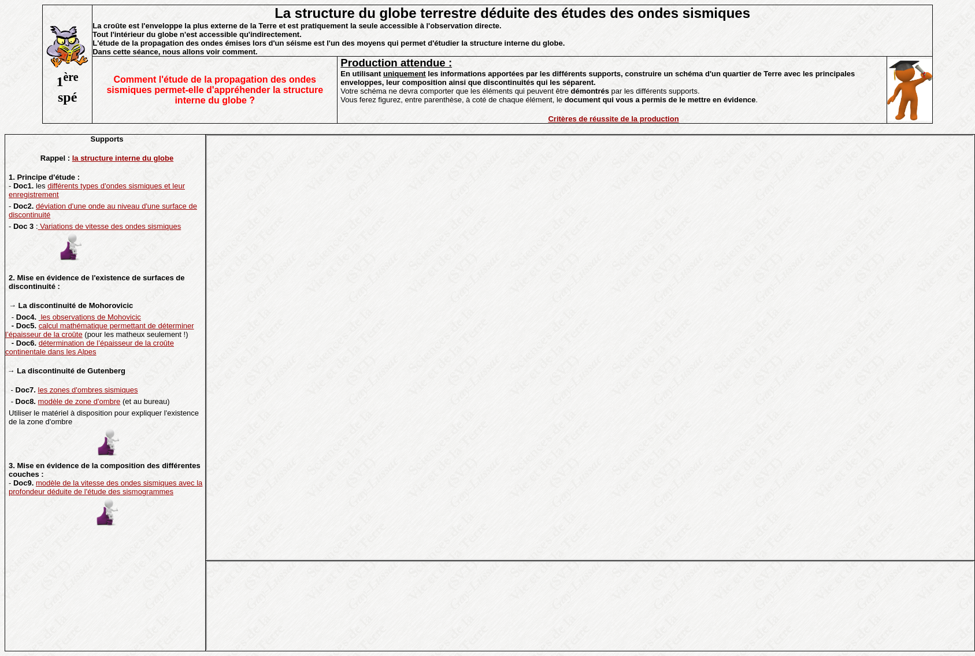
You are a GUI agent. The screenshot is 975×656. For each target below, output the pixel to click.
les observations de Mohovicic (90, 317)
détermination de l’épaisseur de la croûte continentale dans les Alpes (89, 347)
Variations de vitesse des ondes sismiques (109, 226)
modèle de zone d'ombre (79, 401)
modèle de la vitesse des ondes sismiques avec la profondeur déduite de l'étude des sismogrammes (105, 487)
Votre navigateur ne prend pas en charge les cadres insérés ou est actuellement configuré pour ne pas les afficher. (590, 347)
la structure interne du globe (123, 158)
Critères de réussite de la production (613, 118)
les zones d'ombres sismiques (88, 390)
